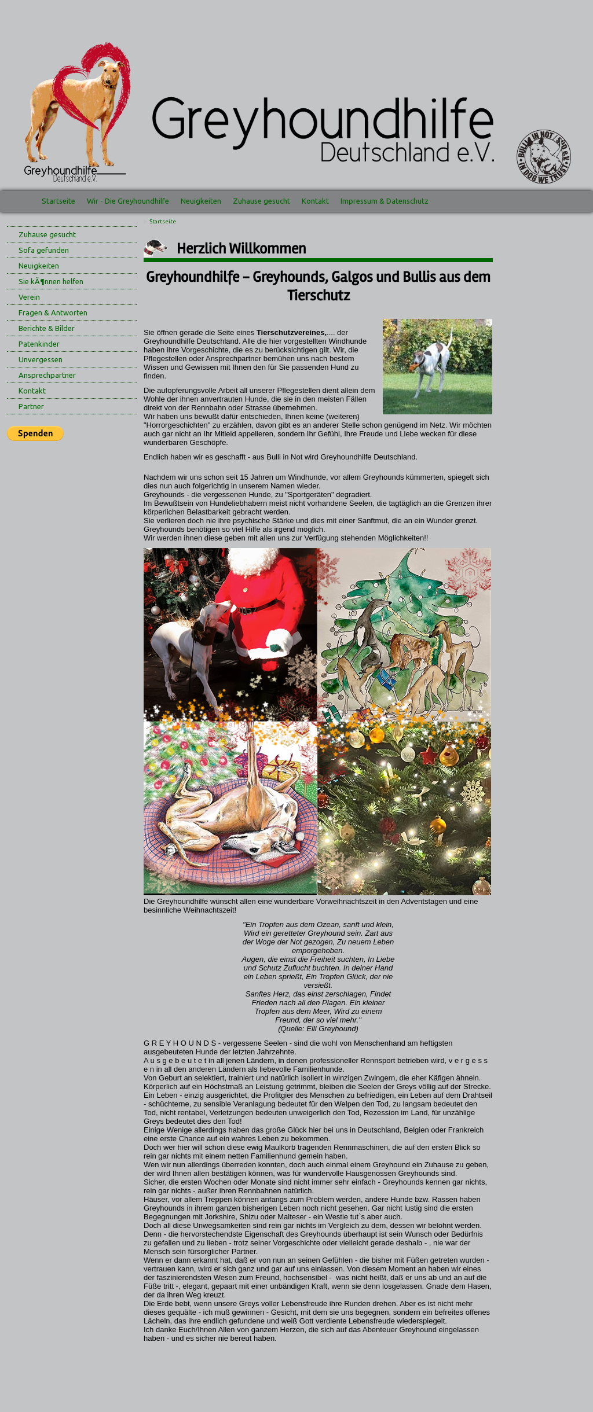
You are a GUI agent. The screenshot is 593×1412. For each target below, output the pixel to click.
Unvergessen (41, 359)
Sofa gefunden (44, 250)
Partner (31, 406)
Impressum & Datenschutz (385, 201)
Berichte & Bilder (47, 328)
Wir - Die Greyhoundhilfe (128, 201)
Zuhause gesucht (261, 201)
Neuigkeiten (201, 201)
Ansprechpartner (47, 375)
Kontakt (315, 201)
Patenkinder (39, 344)
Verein (29, 297)
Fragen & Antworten (53, 312)
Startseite (58, 201)
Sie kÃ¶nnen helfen (51, 281)
